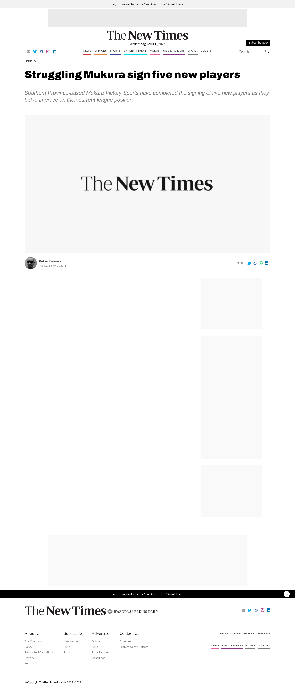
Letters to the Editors (134, 646)
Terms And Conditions (39, 652)
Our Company (33, 641)
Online (96, 641)
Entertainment (135, 50)
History (29, 657)
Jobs (67, 652)
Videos (155, 50)
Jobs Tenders (101, 652)
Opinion (235, 633)
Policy (28, 646)
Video (215, 645)
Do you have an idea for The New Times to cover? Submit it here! (147, 4)
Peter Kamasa (50, 261)
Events (206, 50)
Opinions (100, 50)
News (87, 50)
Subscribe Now (258, 42)
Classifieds (99, 657)
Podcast (264, 645)
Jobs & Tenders (174, 50)
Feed (28, 663)
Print (67, 646)
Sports (115, 50)
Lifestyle (263, 633)
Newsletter (71, 641)
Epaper (193, 50)
